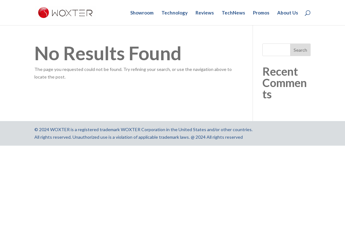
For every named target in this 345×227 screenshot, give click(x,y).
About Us (287, 12)
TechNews (233, 12)
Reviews (205, 12)
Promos (261, 12)
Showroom (142, 12)
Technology (174, 12)
